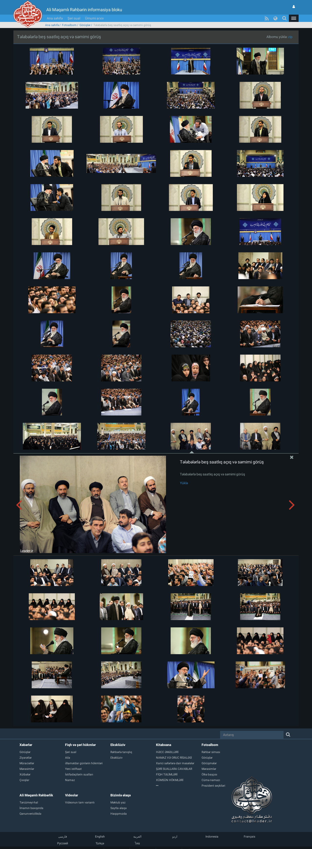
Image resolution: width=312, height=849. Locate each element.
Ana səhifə (55, 18)
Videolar (71, 795)
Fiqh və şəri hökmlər (80, 745)
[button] (294, 18)
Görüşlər (84, 25)
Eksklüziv (117, 745)
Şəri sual (74, 18)
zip (290, 37)
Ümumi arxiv (94, 18)
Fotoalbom (69, 25)
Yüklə (184, 483)
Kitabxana (163, 745)
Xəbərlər (26, 745)
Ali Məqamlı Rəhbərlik (36, 795)
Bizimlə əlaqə (120, 795)
